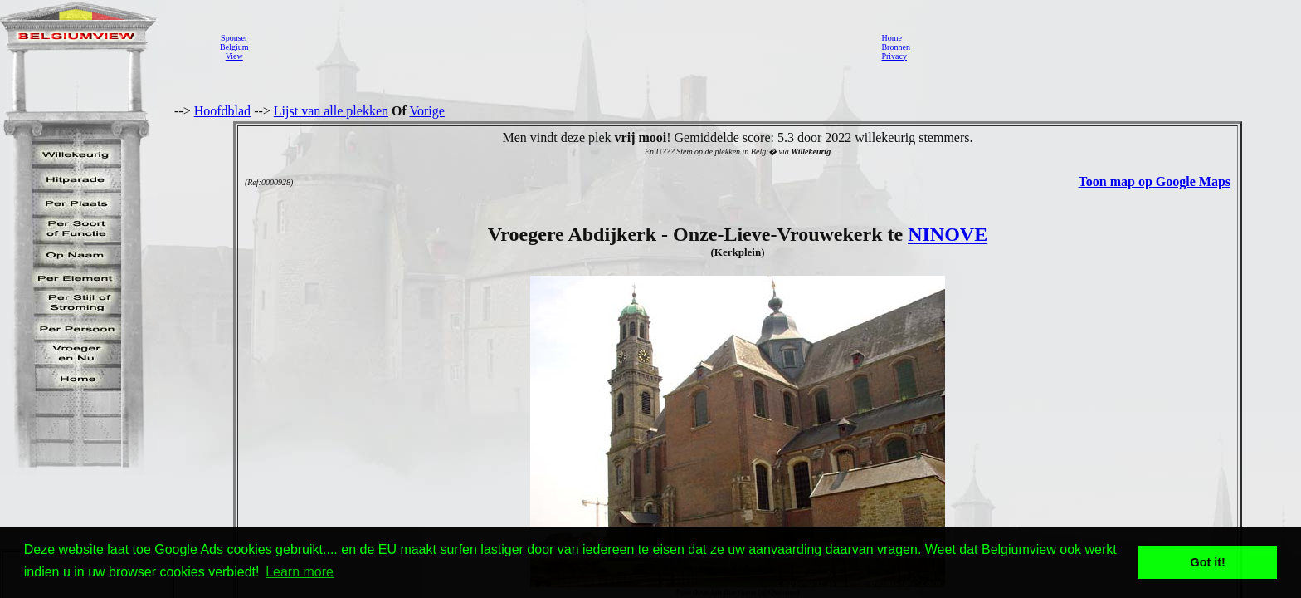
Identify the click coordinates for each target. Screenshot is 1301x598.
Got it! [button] (1208, 562)
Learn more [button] (300, 572)
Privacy (894, 56)
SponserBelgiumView (234, 47)
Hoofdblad (222, 111)
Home (891, 37)
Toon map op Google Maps (1154, 181)
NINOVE (947, 234)
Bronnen (895, 46)
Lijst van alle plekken (331, 111)
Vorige (427, 111)
